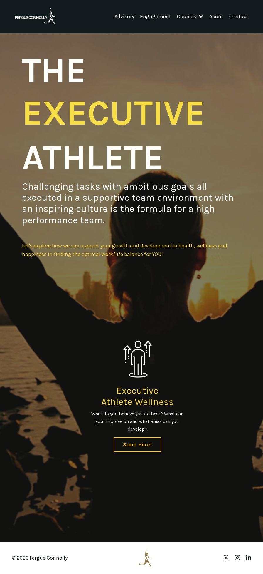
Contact (238, 16)
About (216, 16)
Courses (190, 16)
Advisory (124, 16)
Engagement (155, 16)
